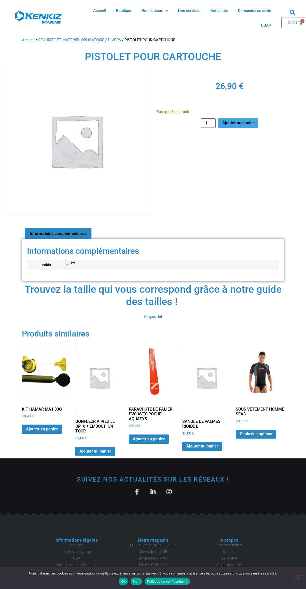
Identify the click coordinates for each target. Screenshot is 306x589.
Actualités (219, 10)
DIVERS (114, 40)
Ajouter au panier (238, 122)
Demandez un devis (254, 10)
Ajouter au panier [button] (42, 429)
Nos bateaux (154, 10)
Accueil (99, 10)
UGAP (266, 25)
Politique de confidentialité (167, 581)
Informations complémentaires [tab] (58, 233)
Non (136, 581)
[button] (292, 12)
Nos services (189, 10)
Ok (123, 581)
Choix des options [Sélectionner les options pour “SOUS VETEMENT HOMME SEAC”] (256, 433)
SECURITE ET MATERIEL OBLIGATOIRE (71, 40)
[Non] (298, 578)
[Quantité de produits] (208, 123)
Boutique (123, 10)
